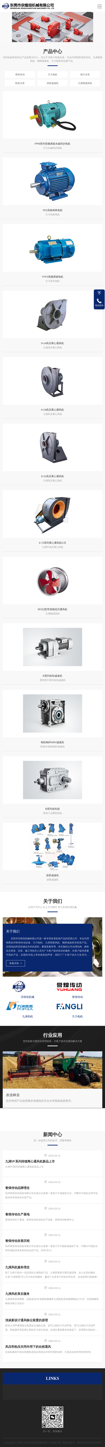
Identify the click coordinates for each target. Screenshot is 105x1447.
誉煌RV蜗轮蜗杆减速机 (52, 746)
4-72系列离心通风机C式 (52, 542)
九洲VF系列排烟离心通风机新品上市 (30, 1161)
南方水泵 (85, 74)
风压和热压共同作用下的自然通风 (28, 1346)
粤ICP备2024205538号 (89, 1442)
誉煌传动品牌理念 (17, 1188)
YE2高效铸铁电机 (52, 210)
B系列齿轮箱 (52, 808)
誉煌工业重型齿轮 (52, 813)
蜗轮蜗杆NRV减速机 (52, 742)
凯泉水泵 (20, 83)
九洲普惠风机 (85, 83)
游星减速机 (53, 83)
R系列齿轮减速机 (52, 675)
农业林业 (13, 1095)
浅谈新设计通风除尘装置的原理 (26, 1320)
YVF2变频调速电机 (52, 276)
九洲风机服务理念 (17, 1267)
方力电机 (52, 74)
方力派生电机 (52, 281)
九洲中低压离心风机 (52, 547)
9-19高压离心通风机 (52, 409)
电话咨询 (99, 305)
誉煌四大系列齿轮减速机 (53, 680)
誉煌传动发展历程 (17, 1241)
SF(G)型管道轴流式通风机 (52, 609)
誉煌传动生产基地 (17, 1214)
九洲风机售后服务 (17, 1293)
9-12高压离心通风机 (52, 476)
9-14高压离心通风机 (52, 343)
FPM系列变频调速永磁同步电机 (53, 143)
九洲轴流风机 (52, 613)
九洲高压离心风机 (52, 347)
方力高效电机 (52, 214)
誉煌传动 (20, 74)
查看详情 (15, 963)
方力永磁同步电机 (52, 148)
